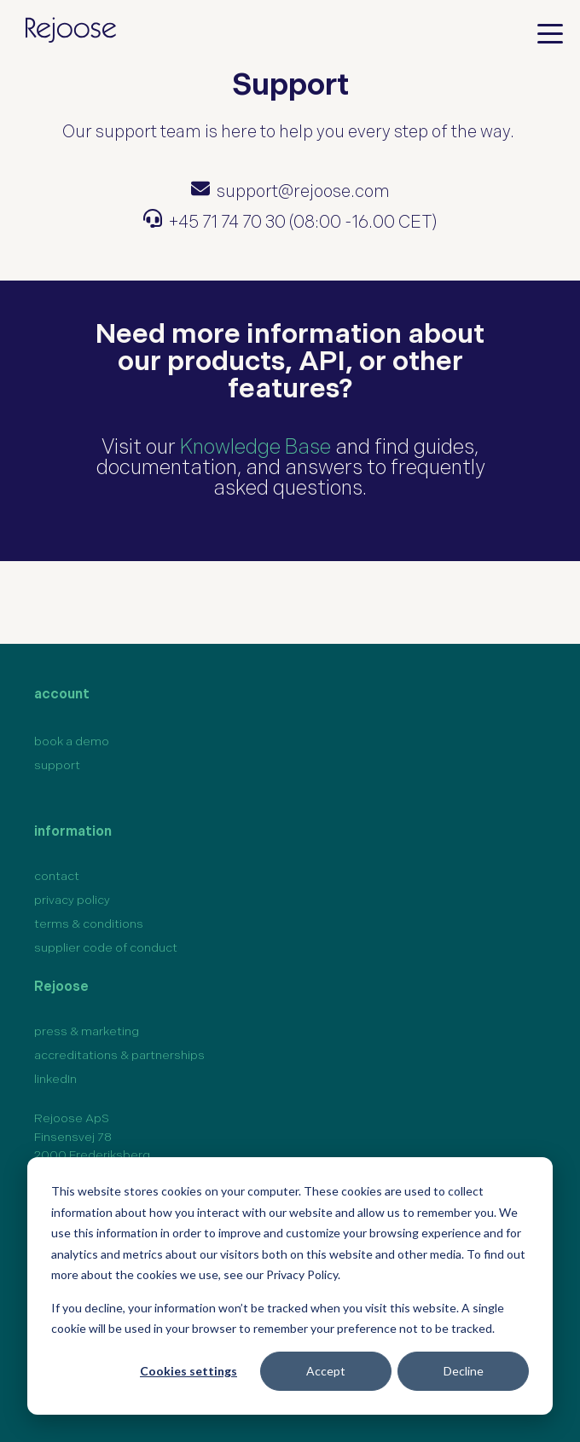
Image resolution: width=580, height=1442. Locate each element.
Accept (325, 1371)
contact (56, 876)
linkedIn (55, 1079)
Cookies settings (188, 1371)
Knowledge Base (255, 447)
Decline (464, 1371)
